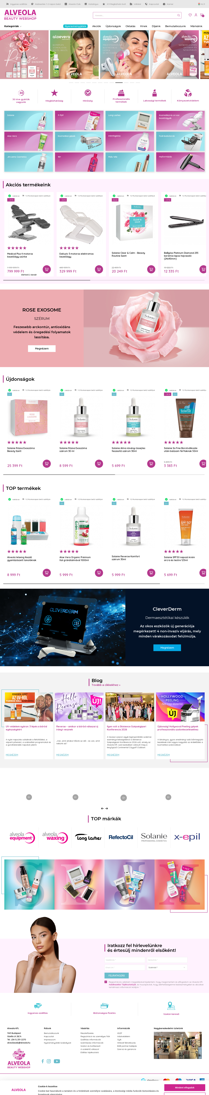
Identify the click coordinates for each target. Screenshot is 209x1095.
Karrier (168, 4)
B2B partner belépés (127, 1046)
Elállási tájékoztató (90, 1052)
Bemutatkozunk (51, 1033)
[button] (71, 82)
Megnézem (42, 348)
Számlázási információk (92, 1042)
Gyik (119, 1039)
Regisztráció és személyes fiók (95, 1036)
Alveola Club (73, 4)
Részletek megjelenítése (50, 1089)
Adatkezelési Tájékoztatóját (122, 984)
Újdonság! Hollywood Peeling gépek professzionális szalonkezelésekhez (177, 728)
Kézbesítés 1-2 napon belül (46, 4)
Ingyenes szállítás (16, 4)
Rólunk (47, 1028)
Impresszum (50, 1039)
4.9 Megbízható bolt (114, 4)
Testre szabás (185, 1083)
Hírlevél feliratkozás (126, 1042)
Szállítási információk (91, 1039)
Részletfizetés (87, 1033)
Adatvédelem (123, 1036)
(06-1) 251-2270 (18, 1039)
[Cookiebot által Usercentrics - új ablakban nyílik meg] (18, 1089)
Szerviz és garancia (126, 1049)
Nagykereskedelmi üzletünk (168, 1028)
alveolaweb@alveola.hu (18, 1042)
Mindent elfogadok (184, 1074)
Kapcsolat (152, 4)
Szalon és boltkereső (90, 1046)
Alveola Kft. (13, 1028)
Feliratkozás (117, 975)
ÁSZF (119, 1033)
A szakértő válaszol (90, 1049)
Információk (123, 1028)
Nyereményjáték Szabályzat (57, 1042)
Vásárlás (85, 1028)
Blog (97, 680)
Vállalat (135, 4)
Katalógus (91, 4)
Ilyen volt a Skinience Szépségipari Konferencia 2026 (126, 728)
